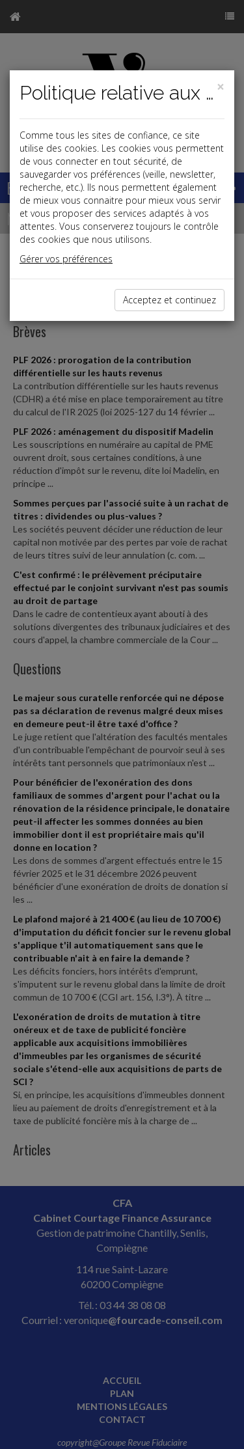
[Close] (220, 87)
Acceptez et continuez (169, 300)
